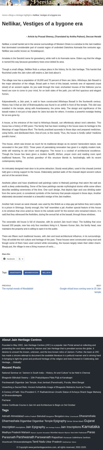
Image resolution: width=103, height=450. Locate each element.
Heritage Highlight (23, 15)
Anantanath (15, 273)
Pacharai (6, 400)
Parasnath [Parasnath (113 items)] (9, 437)
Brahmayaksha (31, 273)
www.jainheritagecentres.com (42, 447)
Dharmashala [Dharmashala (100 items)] (10, 421)
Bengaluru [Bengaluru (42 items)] (60, 416)
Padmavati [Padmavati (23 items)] (83, 433)
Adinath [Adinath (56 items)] (6, 416)
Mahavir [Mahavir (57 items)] (25, 432)
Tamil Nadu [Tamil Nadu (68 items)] (38, 441)
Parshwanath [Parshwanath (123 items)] (25, 437)
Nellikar (46, 273)
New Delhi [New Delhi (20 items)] (74, 433)
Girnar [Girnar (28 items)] (69, 421)
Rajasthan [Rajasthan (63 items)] (57, 437)
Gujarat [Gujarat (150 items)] (89, 421)
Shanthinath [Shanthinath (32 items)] (7, 442)
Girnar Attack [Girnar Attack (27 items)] (78, 421)
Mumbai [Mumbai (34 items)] (54, 432)
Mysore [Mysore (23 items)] (61, 433)
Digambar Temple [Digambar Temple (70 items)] (42, 421)
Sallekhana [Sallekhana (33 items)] (77, 437)
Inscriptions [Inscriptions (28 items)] (20, 427)
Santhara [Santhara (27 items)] (86, 437)
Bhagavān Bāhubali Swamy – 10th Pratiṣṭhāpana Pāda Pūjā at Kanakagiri (37, 378)
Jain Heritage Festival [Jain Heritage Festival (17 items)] (53, 427)
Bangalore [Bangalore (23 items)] (50, 416)
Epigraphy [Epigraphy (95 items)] (59, 421)
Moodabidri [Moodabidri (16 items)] (46, 432)
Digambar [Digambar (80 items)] (26, 421)
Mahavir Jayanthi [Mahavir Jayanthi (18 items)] (36, 432)
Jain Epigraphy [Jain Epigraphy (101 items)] (35, 427)
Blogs (11, 15)
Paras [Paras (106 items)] (91, 432)
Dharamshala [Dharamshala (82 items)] (87, 415)
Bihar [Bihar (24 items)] (67, 416)
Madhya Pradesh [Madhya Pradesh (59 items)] (11, 432)
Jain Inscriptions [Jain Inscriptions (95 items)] (71, 427)
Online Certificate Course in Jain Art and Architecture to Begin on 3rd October (38, 405)
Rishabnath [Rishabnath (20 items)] (68, 438)
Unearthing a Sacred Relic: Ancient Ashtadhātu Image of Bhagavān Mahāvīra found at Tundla (46, 387)
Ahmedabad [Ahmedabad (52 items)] (17, 416)
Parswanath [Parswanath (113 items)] (43, 437)
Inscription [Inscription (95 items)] (8, 427)
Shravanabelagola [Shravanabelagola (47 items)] (22, 442)
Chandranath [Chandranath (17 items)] (74, 416)
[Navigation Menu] (98, 3)
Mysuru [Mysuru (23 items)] (67, 433)
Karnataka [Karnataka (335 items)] (91, 426)
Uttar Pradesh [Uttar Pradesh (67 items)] (54, 441)
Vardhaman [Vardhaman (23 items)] (66, 442)
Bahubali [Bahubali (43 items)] (41, 416)
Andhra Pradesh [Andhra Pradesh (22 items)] (30, 416)
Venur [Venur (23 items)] (74, 442)
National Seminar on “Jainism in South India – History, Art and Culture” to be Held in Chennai (46, 373)
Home (4, 15)
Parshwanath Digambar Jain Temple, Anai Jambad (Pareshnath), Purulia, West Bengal (43, 382)
